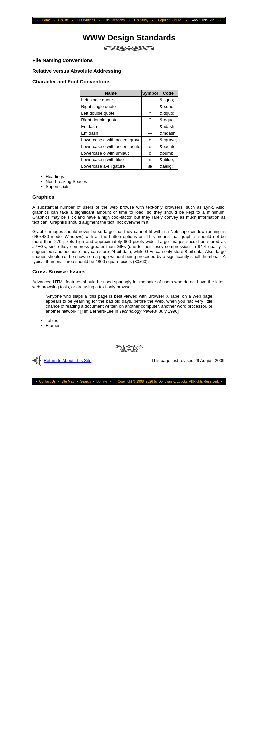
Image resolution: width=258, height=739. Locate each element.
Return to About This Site (67, 360)
